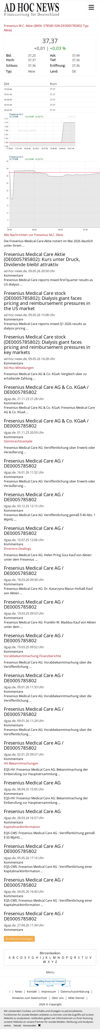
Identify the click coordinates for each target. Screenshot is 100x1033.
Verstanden (29, 1025)
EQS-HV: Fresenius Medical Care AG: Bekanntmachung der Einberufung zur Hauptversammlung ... (46, 771)
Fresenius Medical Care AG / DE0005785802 (34, 463)
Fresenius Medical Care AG (32, 782)
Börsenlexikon (50, 953)
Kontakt (32, 991)
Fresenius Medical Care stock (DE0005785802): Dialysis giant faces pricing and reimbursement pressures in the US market (47, 300)
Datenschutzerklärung (75, 991)
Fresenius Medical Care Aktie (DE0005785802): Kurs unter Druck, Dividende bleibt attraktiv (42, 259)
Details (17, 1025)
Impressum (48, 991)
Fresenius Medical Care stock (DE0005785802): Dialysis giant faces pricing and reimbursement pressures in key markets (47, 344)
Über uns (58, 998)
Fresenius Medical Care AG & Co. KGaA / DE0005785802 (46, 389)
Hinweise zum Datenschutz (29, 998)
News (18, 991)
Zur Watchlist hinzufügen (19, 938)
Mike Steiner (76, 998)
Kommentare (13, 275)
